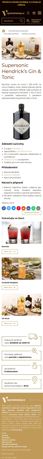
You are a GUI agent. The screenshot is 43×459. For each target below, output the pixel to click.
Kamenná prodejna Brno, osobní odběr (16, 450)
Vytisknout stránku (31, 212)
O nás (4, 433)
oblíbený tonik (10, 160)
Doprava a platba (8, 440)
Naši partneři (7, 442)
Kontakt (5, 435)
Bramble (5, 247)
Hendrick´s (17, 149)
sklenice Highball (12, 175)
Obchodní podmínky (10, 444)
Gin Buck (5, 318)
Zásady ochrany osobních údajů (14, 446)
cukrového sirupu (24, 151)
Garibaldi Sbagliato (10, 283)
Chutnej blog (17, 430)
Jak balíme (6, 438)
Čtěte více (10, 251)
